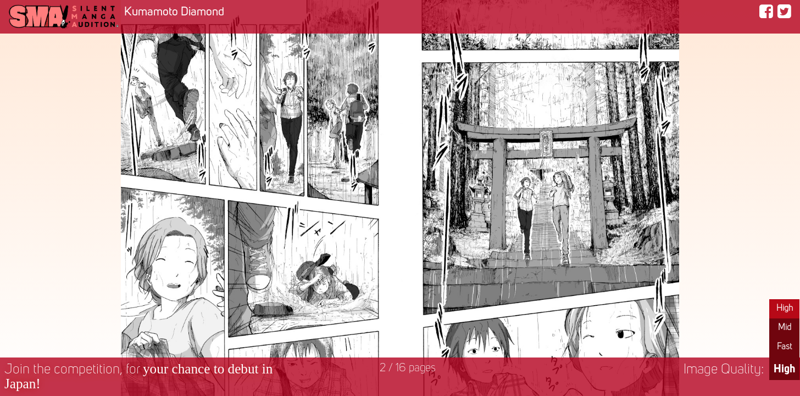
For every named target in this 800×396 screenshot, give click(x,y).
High (784, 308)
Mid (784, 327)
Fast (784, 347)
